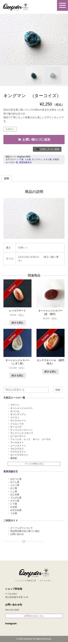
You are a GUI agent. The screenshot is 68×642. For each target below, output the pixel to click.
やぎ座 (13, 507)
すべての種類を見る (34, 463)
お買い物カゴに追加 (36, 139)
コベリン (14, 417)
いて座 (20, 159)
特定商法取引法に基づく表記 (24, 531)
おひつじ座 (16, 479)
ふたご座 (14, 485)
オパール (14, 411)
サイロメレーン (18, 420)
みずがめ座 (16, 510)
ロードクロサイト (19, 455)
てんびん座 (16, 497)
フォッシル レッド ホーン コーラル (30, 439)
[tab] (7, 179)
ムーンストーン (18, 445)
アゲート (14, 405)
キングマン (37, 159)
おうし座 (14, 482)
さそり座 (47, 159)
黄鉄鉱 (13, 458)
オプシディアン (18, 414)
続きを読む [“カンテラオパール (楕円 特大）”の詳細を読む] (50, 371)
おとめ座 (14, 494)
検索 (57, 389)
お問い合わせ (17, 534)
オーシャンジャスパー (21, 408)
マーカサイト (17, 442)
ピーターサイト (18, 436)
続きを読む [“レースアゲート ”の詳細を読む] (18, 322)
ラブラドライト (18, 451)
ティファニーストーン (21, 430)
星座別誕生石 (25, 162)
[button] (47, 149)
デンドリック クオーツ (21, 433)
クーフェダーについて (21, 528)
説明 (6, 178)
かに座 (13, 488)
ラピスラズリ (17, 448)
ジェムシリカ (17, 423)
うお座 (28, 159)
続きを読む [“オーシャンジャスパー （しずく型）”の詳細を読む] (18, 375)
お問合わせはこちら (34, 616)
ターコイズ (16, 427)
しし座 (13, 491)
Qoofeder (15, 6)
